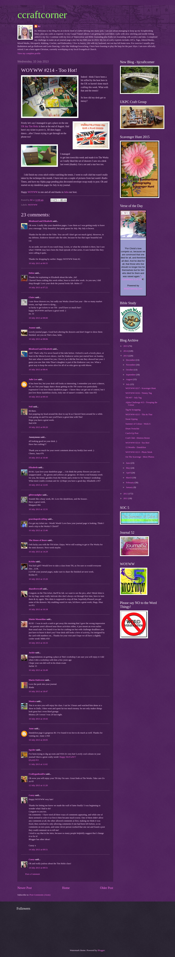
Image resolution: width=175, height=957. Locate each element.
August (129, 379)
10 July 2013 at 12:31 (38, 509)
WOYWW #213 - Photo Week (138, 452)
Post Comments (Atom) (40, 895)
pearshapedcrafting (38, 519)
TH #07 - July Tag (133, 397)
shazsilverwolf (35, 589)
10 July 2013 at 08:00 (38, 318)
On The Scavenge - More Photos (139, 457)
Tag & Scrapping (132, 410)
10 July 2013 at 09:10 (38, 397)
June (128, 463)
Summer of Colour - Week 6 (137, 424)
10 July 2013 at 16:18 (38, 609)
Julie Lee (33, 379)
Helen (31, 273)
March (129, 477)
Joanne (32, 327)
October (130, 370)
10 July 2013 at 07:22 (38, 287)
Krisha (32, 561)
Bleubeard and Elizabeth (40, 221)
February (130, 482)
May (128, 468)
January (129, 487)
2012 (125, 493)
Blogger (101, 950)
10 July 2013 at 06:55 (38, 263)
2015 (125, 346)
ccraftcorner (42, 14)
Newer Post (24, 888)
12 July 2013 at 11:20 (38, 785)
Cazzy (32, 795)
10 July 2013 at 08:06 (38, 339)
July (128, 384)
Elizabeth (33, 467)
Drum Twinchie (132, 428)
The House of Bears (38, 540)
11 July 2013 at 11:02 (38, 764)
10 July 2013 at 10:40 (38, 458)
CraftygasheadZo (37, 774)
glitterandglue (35, 495)
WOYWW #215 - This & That (138, 414)
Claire (32, 297)
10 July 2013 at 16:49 (38, 670)
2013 (125, 356)
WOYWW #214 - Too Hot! (137, 443)
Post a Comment (32, 874)
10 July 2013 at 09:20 (38, 427)
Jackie (32, 652)
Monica (32, 701)
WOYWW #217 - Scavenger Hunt (140, 388)
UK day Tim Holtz (29, 126)
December (131, 360)
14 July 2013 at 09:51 (38, 849)
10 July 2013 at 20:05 (38, 740)
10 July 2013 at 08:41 (38, 369)
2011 (125, 498)
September (131, 374)
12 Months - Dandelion (135, 447)
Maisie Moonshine (37, 619)
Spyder (32, 750)
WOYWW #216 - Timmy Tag (138, 393)
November (131, 365)
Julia (66, 192)
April (128, 473)
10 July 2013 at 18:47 (38, 691)
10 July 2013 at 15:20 (38, 579)
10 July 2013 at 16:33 (38, 643)
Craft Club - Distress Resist (137, 438)
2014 (125, 351)
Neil (30, 406)
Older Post (106, 888)
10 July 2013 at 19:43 (38, 719)
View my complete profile (29, 53)
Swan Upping (131, 419)
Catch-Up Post (131, 433)
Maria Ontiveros (36, 680)
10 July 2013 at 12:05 (38, 485)
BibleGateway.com (133, 288)
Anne (31, 728)
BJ (39, 26)
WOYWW (33, 192)
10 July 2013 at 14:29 (38, 552)
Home (66, 888)
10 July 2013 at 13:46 (38, 530)
